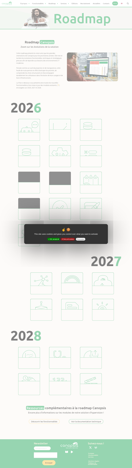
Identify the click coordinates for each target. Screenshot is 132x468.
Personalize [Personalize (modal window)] (80, 239)
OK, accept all (53, 239)
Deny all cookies (68, 239)
